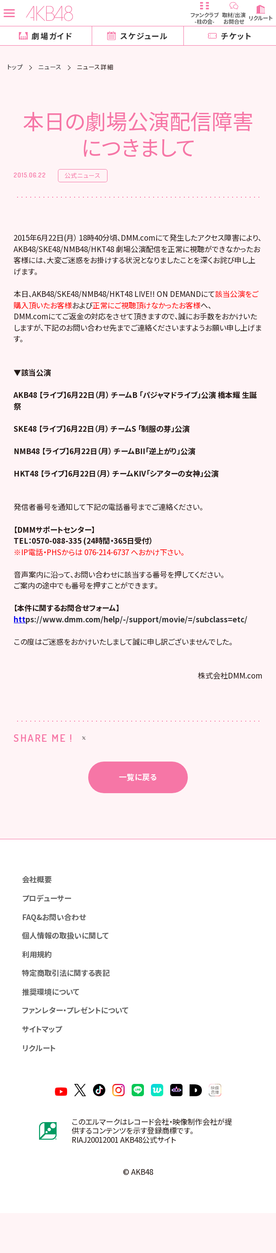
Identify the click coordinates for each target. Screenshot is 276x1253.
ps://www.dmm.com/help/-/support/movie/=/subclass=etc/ (138, 646)
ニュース (50, 67)
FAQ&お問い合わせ (56, 949)
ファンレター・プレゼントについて (78, 1046)
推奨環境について (52, 1027)
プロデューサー (48, 929)
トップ (15, 67)
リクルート (40, 1085)
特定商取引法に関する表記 (68, 1007)
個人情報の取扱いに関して (68, 968)
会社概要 (38, 910)
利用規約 (38, 987)
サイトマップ (43, 1065)
